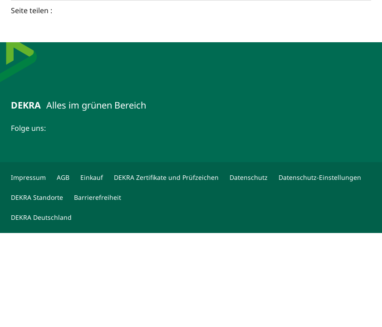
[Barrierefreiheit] (97, 197)
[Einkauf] (91, 177)
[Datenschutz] (249, 177)
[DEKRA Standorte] (37, 197)
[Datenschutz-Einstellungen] (320, 177)
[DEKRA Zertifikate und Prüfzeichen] (166, 177)
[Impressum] (28, 177)
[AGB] (63, 177)
